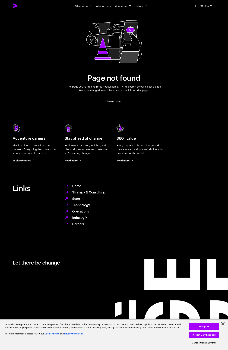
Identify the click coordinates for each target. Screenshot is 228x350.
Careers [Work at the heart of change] (78, 224)
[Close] (222, 323)
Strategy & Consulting (88, 192)
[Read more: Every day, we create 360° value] (125, 160)
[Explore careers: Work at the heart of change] (24, 160)
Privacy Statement (73, 334)
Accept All (204, 327)
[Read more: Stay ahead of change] (73, 160)
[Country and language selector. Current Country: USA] (206, 6)
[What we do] (83, 5)
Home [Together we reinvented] (76, 185)
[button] (114, 101)
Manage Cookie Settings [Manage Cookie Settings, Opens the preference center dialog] (204, 343)
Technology (81, 205)
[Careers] (141, 5)
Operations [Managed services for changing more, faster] (80, 211)
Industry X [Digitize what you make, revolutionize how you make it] (80, 217)
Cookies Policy (52, 334)
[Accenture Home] (22, 5)
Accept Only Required (204, 335)
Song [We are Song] (76, 198)
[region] (114, 334)
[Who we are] (123, 5)
